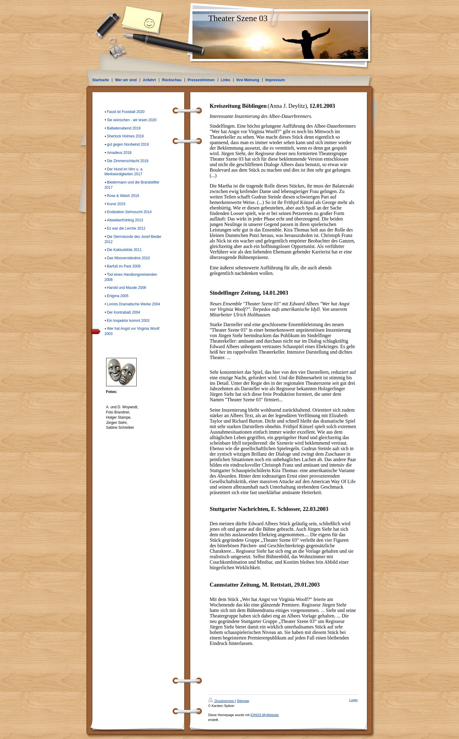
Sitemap (243, 701)
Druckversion (221, 701)
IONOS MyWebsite (264, 715)
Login (354, 700)
